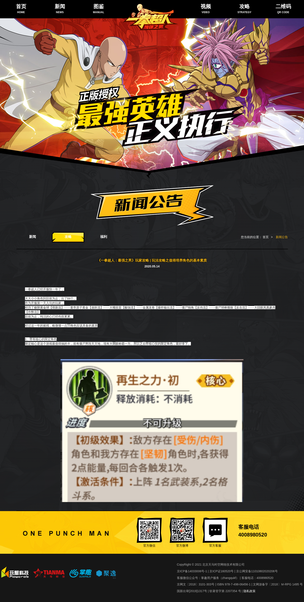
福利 (103, 237)
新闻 (32, 237)
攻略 (68, 237)
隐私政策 (249, 591)
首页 (266, 237)
